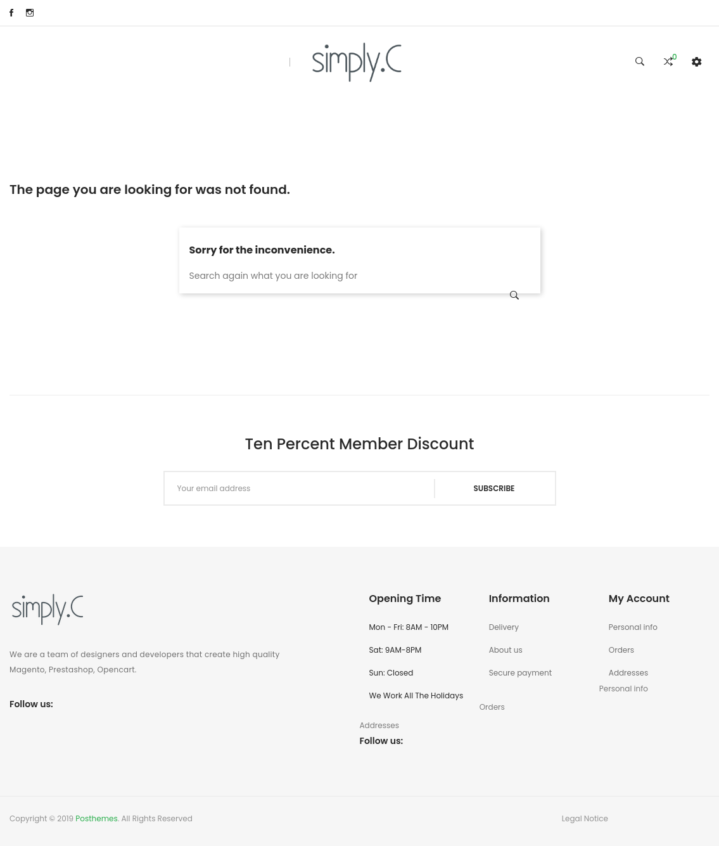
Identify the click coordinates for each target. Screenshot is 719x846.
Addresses (628, 672)
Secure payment (520, 672)
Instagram (30, 12)
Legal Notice (585, 818)
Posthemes (96, 818)
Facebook (11, 12)
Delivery (504, 627)
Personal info (633, 627)
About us (506, 649)
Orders (621, 649)
